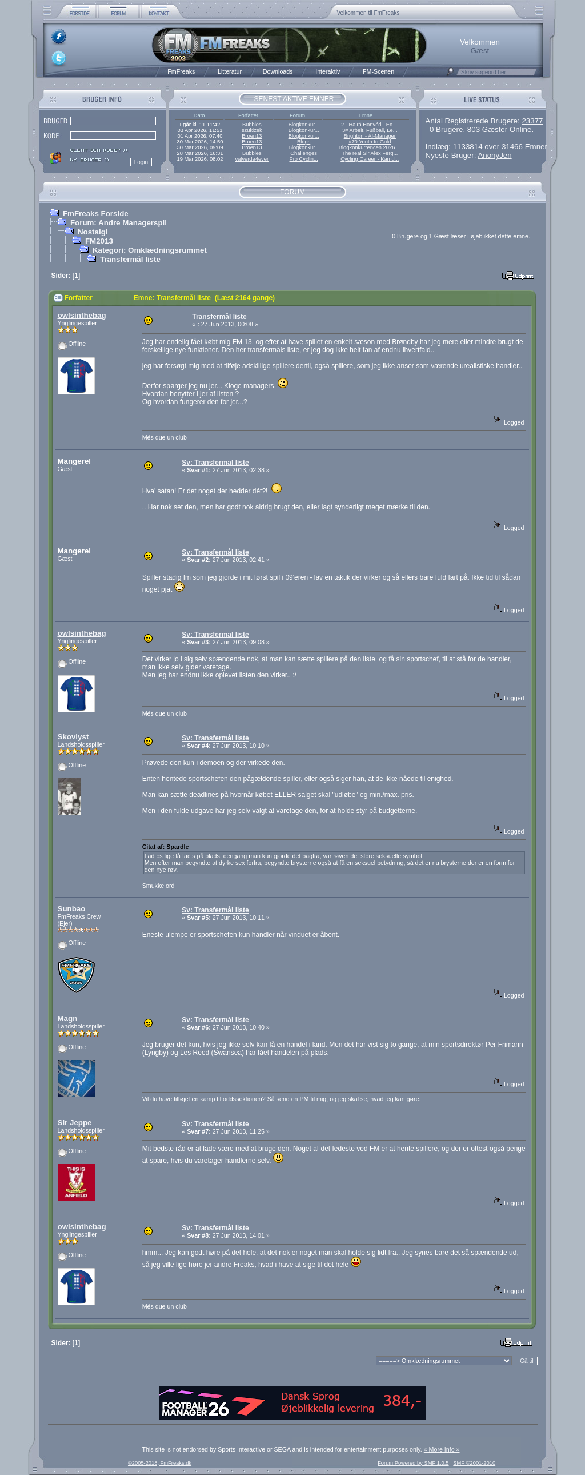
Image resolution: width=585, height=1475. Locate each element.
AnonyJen (494, 155)
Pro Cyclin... (304, 159)
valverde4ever (252, 159)
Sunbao (72, 908)
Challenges (303, 153)
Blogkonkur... (304, 124)
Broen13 (252, 136)
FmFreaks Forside (96, 213)
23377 (532, 121)
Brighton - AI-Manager (370, 136)
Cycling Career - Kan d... (369, 159)
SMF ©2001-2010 (474, 1463)
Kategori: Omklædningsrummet (150, 250)
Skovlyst (73, 736)
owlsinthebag (82, 315)
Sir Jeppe (75, 1122)
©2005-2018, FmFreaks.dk (159, 1463)
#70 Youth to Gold (369, 142)
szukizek (252, 130)
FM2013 (99, 241)
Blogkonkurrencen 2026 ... (370, 147)
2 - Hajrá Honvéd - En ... (370, 124)
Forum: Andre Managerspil (118, 222)
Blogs (303, 142)
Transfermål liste (130, 259)
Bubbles (252, 124)
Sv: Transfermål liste (215, 463)
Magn (68, 1018)
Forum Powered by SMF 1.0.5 (413, 1463)
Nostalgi (93, 232)
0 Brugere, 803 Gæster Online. (482, 129)
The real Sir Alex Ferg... (370, 153)
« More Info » (442, 1449)
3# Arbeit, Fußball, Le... (369, 130)
